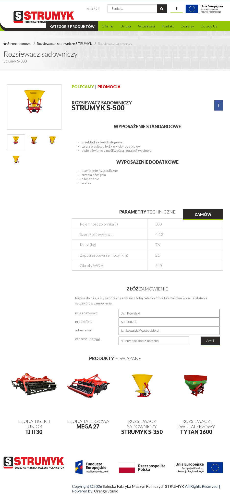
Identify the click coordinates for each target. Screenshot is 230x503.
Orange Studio (106, 491)
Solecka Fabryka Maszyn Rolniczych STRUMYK (143, 486)
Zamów (202, 214)
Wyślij (210, 341)
